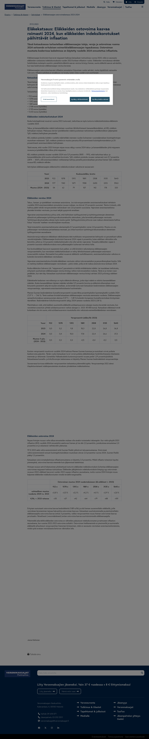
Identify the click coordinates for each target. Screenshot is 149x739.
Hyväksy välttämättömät (79, 99)
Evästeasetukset (48, 99)
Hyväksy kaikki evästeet (100, 99)
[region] (75, 89)
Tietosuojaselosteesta (98, 91)
